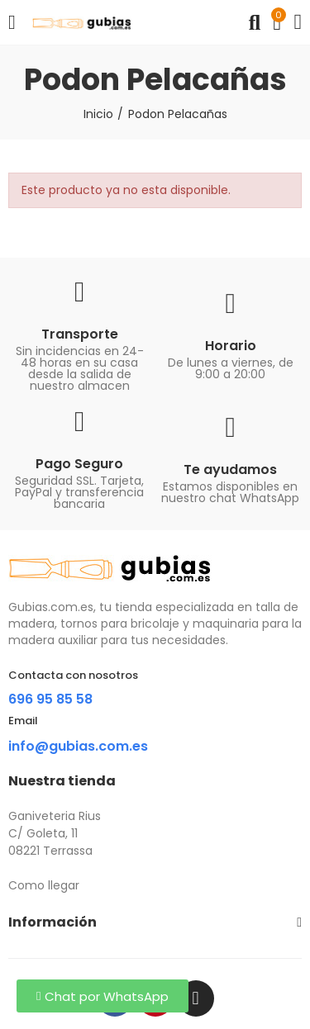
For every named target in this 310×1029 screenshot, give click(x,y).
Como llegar (43, 885)
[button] (102, 995)
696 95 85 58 (50, 699)
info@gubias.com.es (78, 746)
